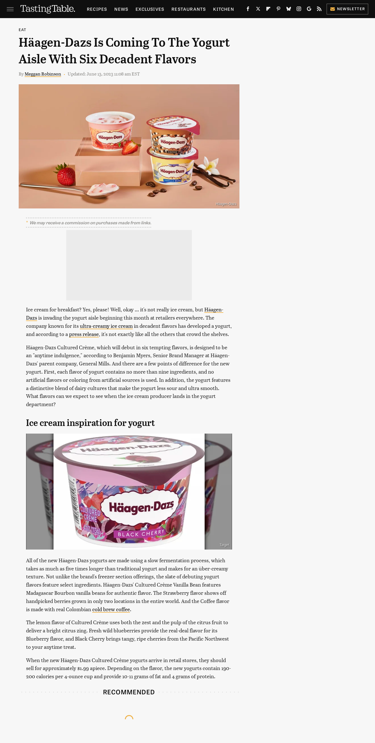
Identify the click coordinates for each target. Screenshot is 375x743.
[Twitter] (258, 10)
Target (224, 545)
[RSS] (319, 10)
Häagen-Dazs (226, 204)
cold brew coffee (111, 609)
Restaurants (189, 9)
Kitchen (223, 9)
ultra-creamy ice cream (106, 325)
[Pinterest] (278, 10)
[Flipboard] (268, 10)
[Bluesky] (289, 10)
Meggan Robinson (43, 73)
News (121, 9)
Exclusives (150, 9)
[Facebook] (248, 10)
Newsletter (347, 8)
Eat (23, 29)
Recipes (97, 9)
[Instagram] (299, 10)
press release (84, 333)
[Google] (309, 10)
